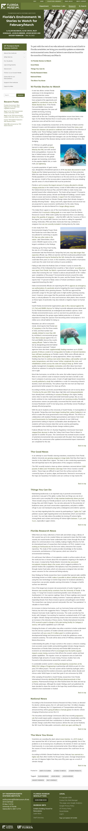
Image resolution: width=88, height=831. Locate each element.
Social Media (63, 811)
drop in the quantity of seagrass (43, 217)
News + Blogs (69, 1)
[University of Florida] (27, 827)
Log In (61, 814)
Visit (34, 1)
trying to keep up (67, 363)
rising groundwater (76, 392)
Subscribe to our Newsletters (9, 77)
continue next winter (54, 359)
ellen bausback (43, 776)
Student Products (75, 771)
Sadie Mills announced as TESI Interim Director (12, 124)
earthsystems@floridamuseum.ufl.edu (16, 799)
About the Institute (10, 53)
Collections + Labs (58, 6)
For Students (8, 61)
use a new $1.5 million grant (53, 633)
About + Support (81, 1)
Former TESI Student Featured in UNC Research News (13, 120)
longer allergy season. (67, 206)
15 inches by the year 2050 (41, 392)
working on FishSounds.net (41, 546)
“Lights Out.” (78, 511)
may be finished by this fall (54, 257)
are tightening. (41, 164)
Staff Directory (38, 818)
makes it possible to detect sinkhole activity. (67, 577)
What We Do (8, 57)
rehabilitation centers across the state (45, 363)
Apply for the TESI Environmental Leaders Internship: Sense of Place (14, 116)
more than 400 (51, 333)
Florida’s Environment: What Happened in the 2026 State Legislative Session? (12, 106)
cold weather (75, 359)
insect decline (65, 739)
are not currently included (51, 224)
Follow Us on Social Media (12, 72)
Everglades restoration (55, 366)
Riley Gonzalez (52, 780)
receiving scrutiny (71, 399)
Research (72, 6)
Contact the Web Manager (68, 800)
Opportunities (8, 86)
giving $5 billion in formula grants (59, 710)
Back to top (82, 446)
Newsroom (7, 69)
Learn (41, 1)
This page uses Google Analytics (70, 803)
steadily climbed (37, 333)
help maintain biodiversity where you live (70, 498)
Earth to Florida (45, 771)
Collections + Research (54, 1)
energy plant (58, 352)
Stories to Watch (60, 771)
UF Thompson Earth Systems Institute (11, 47)
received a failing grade (51, 212)
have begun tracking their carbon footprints (67, 412)
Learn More (37, 813)
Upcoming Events (10, 65)
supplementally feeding (58, 349)
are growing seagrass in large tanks (57, 458)
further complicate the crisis (68, 361)
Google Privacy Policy (66, 806)
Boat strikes (66, 359)
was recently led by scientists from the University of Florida (59, 590)
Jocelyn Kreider (68, 776)
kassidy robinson (38, 780)
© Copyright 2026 (65, 797)
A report (61, 197)
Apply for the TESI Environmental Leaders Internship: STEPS (13, 111)
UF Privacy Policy (65, 808)
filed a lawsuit (40, 338)
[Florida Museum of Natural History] (10, 827)
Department (44, 6)
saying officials (37, 342)
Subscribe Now (41, 800)
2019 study (77, 739)
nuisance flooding (62, 394)
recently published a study (41, 381)
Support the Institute (11, 82)
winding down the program (41, 356)
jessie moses (55, 776)
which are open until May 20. (71, 725)
